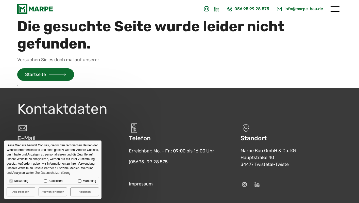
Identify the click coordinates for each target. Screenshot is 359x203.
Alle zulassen (20, 191)
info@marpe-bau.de (303, 8)
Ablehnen (85, 191)
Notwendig (18, 181)
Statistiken (53, 181)
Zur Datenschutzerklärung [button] (52, 173)
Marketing (87, 181)
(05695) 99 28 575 (148, 162)
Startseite (35, 74)
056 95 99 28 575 (251, 8)
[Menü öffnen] (335, 9)
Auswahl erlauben (53, 191)
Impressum (141, 184)
